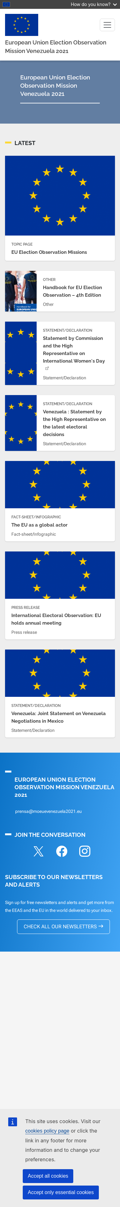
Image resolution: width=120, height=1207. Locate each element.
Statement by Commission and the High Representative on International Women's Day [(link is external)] (74, 353)
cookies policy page (47, 1131)
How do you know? (94, 4)
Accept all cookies (48, 1176)
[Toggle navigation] (107, 25)
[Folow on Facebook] (61, 852)
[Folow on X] (38, 852)
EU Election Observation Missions (49, 252)
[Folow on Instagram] (85, 852)
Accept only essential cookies (61, 1192)
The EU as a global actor (39, 525)
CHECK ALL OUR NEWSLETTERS (60, 927)
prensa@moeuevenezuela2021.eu (48, 811)
